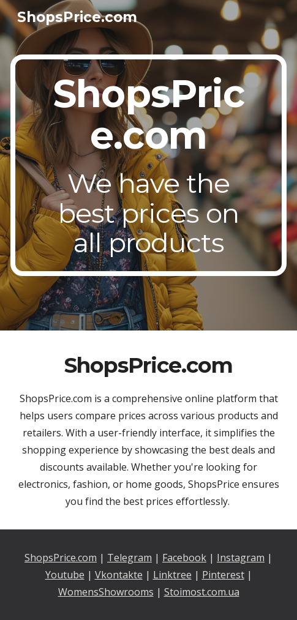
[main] (148, 165)
